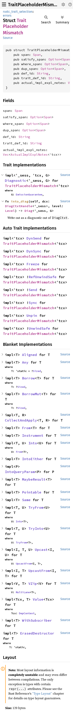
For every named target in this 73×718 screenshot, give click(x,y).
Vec (6, 154)
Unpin (31, 315)
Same (26, 500)
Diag (28, 211)
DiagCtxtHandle (18, 206)
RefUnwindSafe (42, 277)
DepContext (26, 613)
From (26, 428)
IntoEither (32, 459)
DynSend (33, 238)
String (42, 73)
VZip (32, 583)
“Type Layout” (42, 693)
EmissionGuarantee (29, 194)
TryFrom (35, 507)
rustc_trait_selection (17, 11)
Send (33, 290)
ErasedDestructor (37, 633)
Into (32, 443)
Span (37, 55)
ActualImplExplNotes (29, 154)
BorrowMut (31, 394)
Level (10, 211)
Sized (37, 371)
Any (25, 362)
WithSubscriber (37, 620)
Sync (33, 302)
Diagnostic (15, 180)
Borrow (28, 378)
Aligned (29, 354)
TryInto (35, 528)
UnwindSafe (39, 328)
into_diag (19, 201)
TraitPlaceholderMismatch (35, 4)
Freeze (32, 264)
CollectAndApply (21, 420)
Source (8, 38)
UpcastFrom (23, 563)
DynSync (33, 251)
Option (54, 59)
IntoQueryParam (20, 471)
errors (7, 15)
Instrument (32, 435)
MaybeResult (34, 479)
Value (38, 599)
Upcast (41, 549)
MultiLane (23, 592)
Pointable (31, 492)
